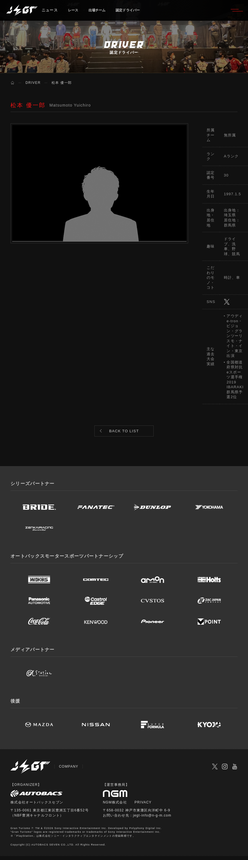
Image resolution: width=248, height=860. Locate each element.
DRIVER (33, 83)
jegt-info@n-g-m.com (152, 819)
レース (74, 13)
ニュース (50, 13)
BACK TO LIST (124, 433)
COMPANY (69, 770)
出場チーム (100, 13)
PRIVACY (143, 806)
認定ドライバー (135, 13)
